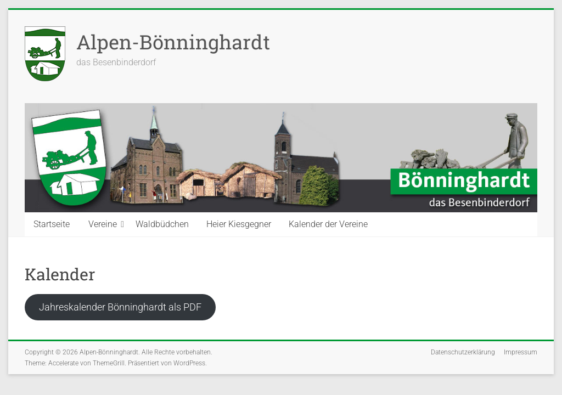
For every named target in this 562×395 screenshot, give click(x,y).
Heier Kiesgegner (238, 224)
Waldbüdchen (162, 224)
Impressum (520, 352)
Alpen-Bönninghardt (173, 42)
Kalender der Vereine (328, 224)
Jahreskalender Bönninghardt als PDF (120, 307)
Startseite (51, 224)
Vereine (102, 224)
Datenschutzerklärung (463, 352)
